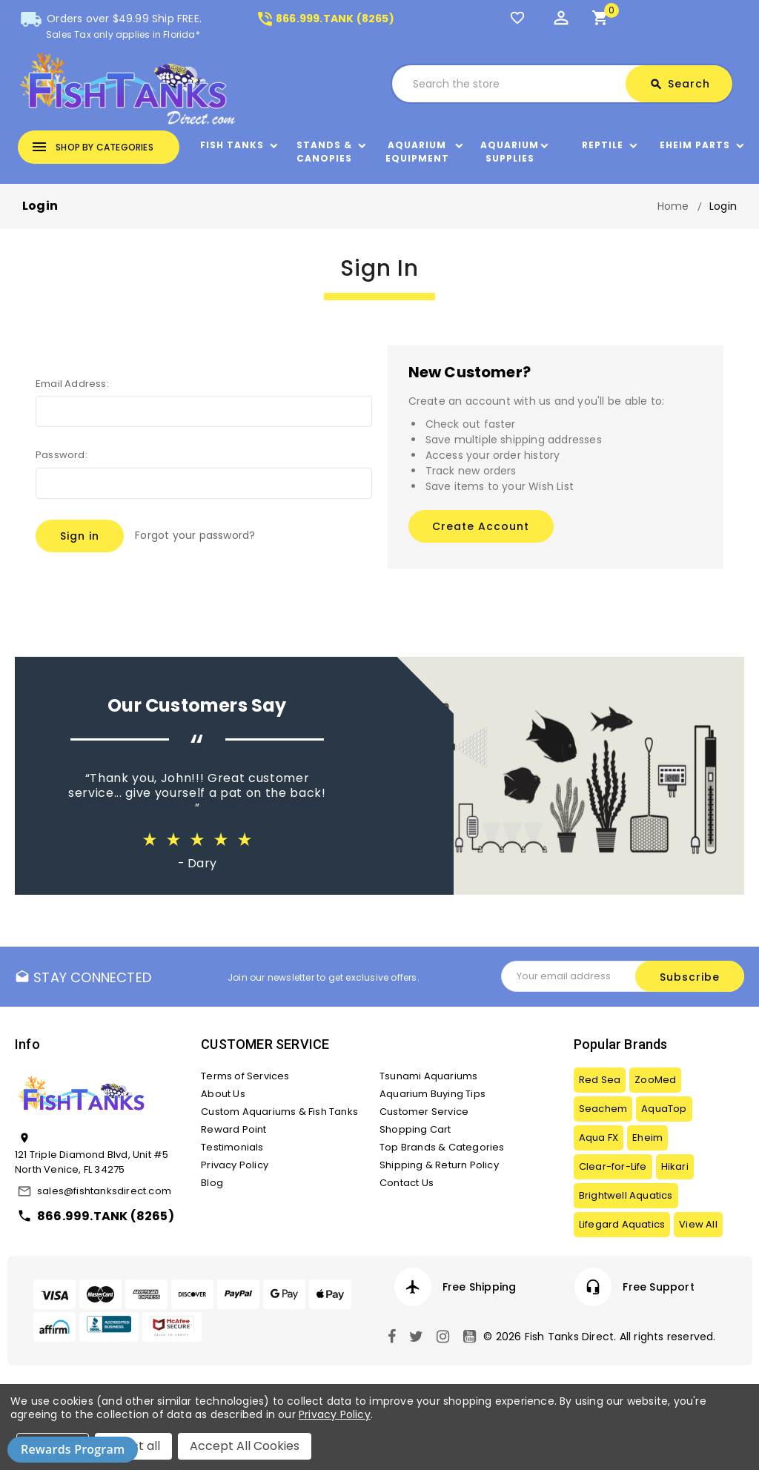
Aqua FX (598, 1137)
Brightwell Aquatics (626, 1195)
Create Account (480, 526)
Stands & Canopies (324, 152)
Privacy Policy (234, 1165)
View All (698, 1224)
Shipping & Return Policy (439, 1165)
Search (679, 84)
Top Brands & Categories (442, 1147)
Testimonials (232, 1147)
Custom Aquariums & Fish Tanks (279, 1112)
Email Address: (72, 384)
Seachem (603, 1109)
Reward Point (233, 1129)
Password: (61, 455)
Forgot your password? (195, 535)
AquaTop (663, 1109)
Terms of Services (245, 1076)
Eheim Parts (695, 145)
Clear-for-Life (613, 1166)
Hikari (675, 1166)
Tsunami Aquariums (428, 1076)
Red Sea (599, 1080)
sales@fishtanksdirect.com (104, 1191)
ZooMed (655, 1080)
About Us (223, 1094)
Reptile (602, 145)
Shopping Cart (415, 1129)
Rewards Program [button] (73, 1449)
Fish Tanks (232, 145)
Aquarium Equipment (417, 152)
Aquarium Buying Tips (432, 1094)
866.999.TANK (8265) (325, 18)
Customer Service (424, 1112)
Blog (212, 1183)
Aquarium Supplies (509, 152)
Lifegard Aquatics (622, 1224)
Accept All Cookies (244, 1445)
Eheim (647, 1137)
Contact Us (407, 1183)
